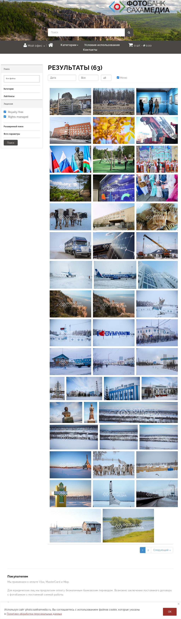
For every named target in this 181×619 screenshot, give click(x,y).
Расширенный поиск (14, 126)
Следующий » (162, 550)
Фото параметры (12, 134)
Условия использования (102, 45)
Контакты (90, 49)
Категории (69, 45)
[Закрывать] (178, 604)
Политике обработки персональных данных (34, 613)
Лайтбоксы (9, 96)
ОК (169, 611)
